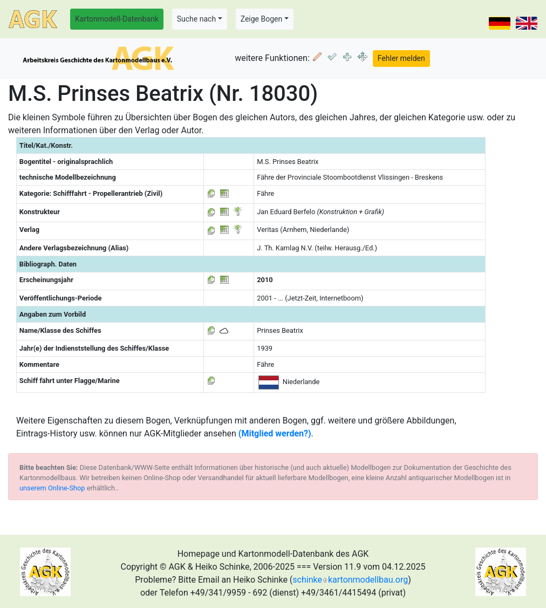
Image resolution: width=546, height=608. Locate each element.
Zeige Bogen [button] (262, 19)
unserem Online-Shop (52, 488)
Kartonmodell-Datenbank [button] (117, 19)
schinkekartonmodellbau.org (350, 580)
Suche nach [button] (196, 19)
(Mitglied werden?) (274, 433)
